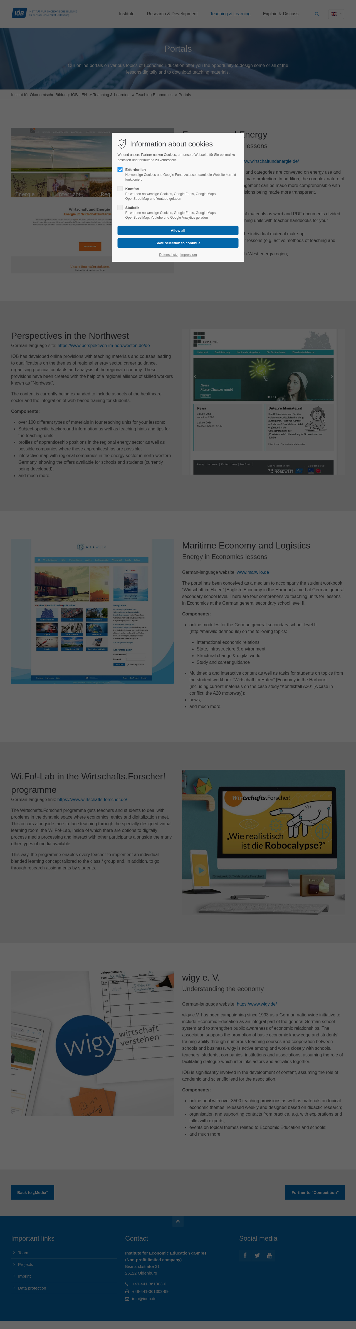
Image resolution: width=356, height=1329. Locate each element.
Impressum (188, 255)
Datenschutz (168, 255)
